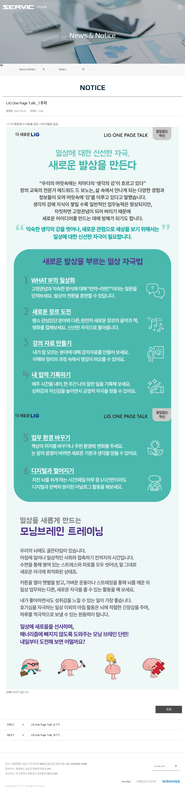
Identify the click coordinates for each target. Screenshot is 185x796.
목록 (168, 709)
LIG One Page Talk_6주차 (45, 724)
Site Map (126, 781)
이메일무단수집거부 (146, 781)
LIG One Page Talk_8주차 (45, 735)
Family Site (159, 766)
